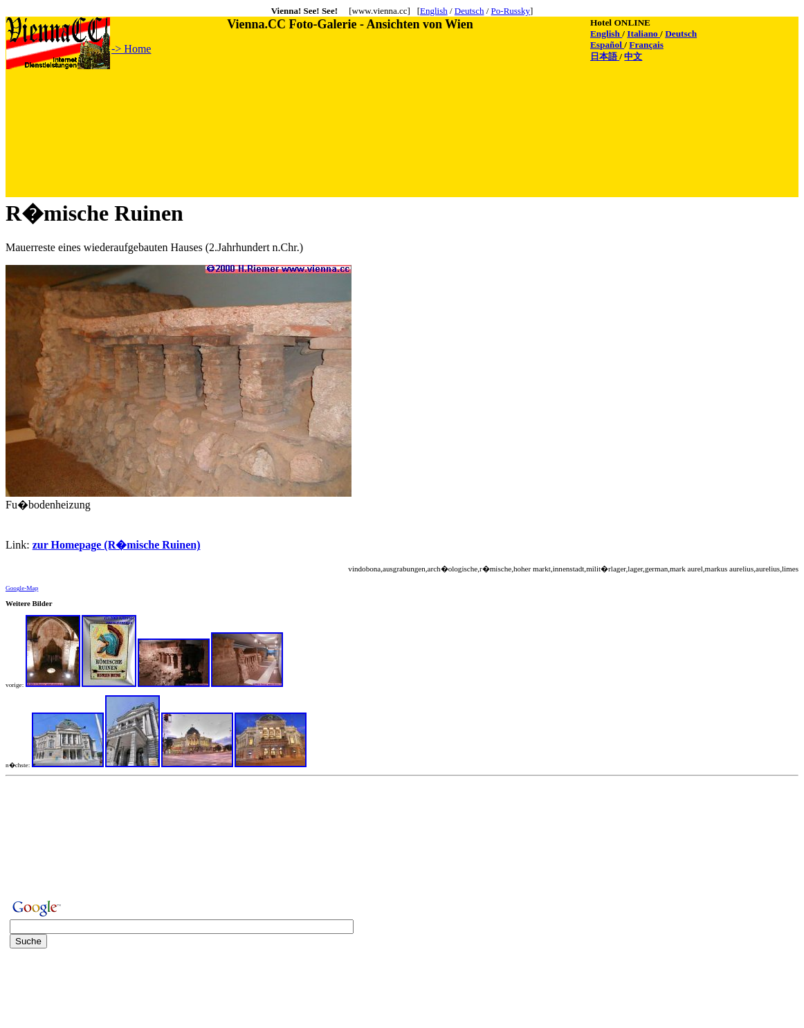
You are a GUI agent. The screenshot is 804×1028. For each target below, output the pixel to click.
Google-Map (22, 588)
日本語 (604, 56)
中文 (633, 56)
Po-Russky (510, 11)
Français (646, 44)
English (434, 11)
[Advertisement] (258, 102)
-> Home (131, 49)
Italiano (643, 33)
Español (607, 44)
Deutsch (469, 11)
